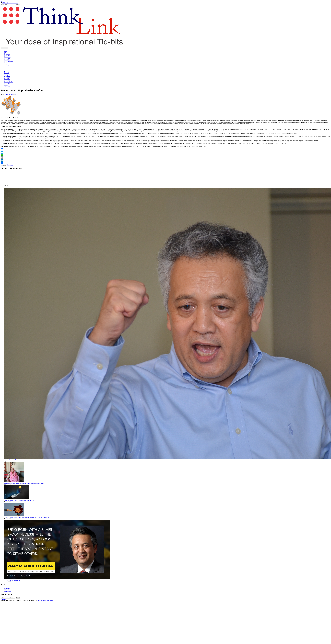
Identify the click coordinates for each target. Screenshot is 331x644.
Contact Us (7, 66)
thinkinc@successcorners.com (10, 3)
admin (16, 94)
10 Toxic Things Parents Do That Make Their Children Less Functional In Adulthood (26, 517)
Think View (7, 58)
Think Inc (6, 589)
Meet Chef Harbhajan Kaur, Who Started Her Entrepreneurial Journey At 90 (24, 483)
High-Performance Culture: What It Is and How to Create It (19, 500)
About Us (6, 52)
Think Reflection (8, 61)
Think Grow (7, 57)
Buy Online (7, 54)
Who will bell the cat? (10, 460)
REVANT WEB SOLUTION (45, 601)
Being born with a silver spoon (12, 580)
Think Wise (7, 60)
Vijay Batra (7, 55)
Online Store (7, 591)
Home (5, 51)
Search (18, 4)
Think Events (7, 63)
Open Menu (4, 48)
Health (6, 64)
